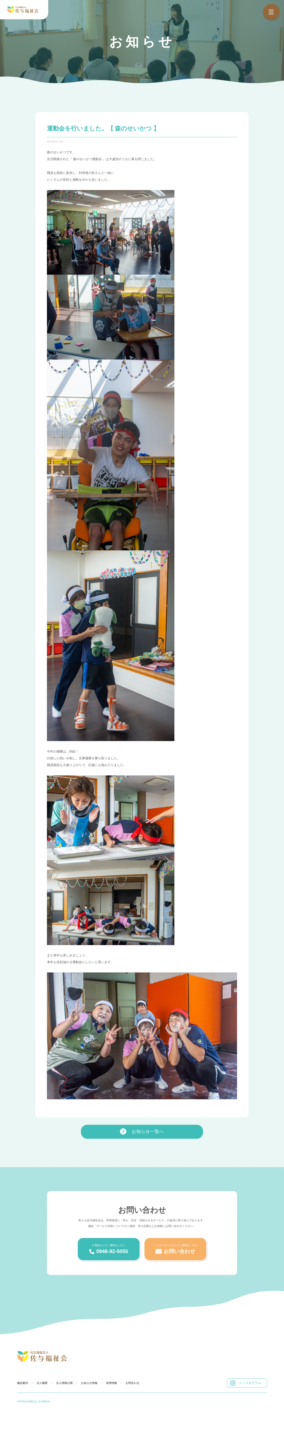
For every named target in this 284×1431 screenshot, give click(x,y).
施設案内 (22, 1383)
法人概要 (42, 1383)
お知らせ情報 (89, 1383)
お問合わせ (132, 1383)
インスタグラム (245, 1383)
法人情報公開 (64, 1383)
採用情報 (111, 1383)
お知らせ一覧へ (142, 1132)
